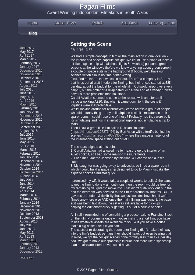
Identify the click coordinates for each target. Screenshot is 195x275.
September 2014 (32, 172)
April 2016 (27, 101)
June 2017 (27, 48)
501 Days (129, 22)
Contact (112, 270)
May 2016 (27, 97)
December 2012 (31, 251)
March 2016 (28, 104)
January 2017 (29, 67)
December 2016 (31, 70)
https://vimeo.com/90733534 (103, 135)
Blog (33, 33)
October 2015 (29, 123)
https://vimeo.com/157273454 (93, 132)
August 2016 (29, 86)
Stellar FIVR (65, 22)
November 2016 (31, 74)
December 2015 (31, 116)
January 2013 (29, 248)
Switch (97, 22)
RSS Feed (27, 258)
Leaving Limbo (162, 22)
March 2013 (28, 240)
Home (32, 22)
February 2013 (30, 244)
